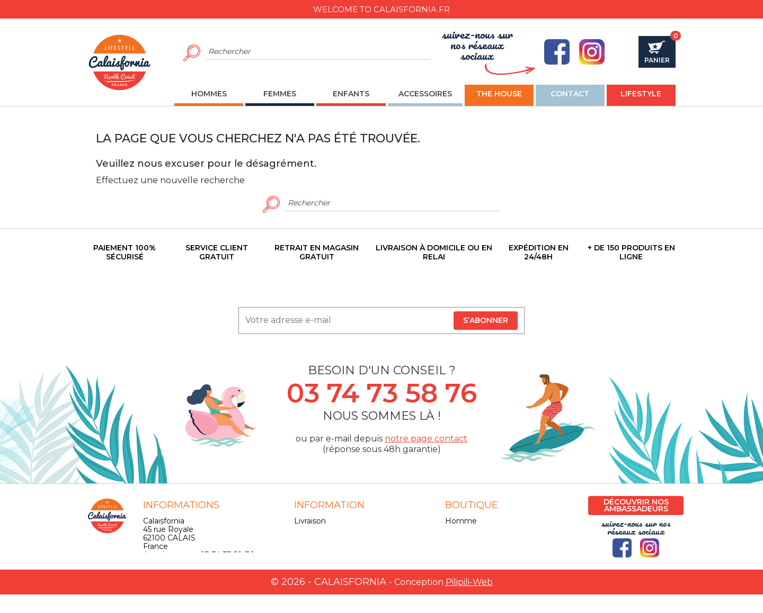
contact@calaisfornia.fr (185, 571)
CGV (302, 538)
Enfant (457, 538)
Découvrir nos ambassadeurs (636, 505)
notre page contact (426, 439)
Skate (455, 555)
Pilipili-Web (469, 601)
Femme (460, 529)
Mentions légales (325, 529)
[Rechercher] (318, 52)
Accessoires (467, 546)
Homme (461, 521)
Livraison (310, 521)
